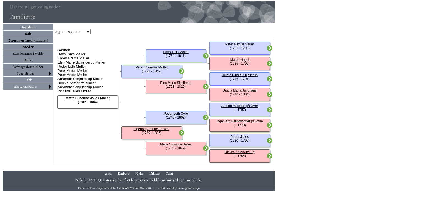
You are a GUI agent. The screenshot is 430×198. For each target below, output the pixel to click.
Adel (108, 173)
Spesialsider (26, 73)
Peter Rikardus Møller (152, 67)
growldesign (192, 188)
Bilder (28, 60)
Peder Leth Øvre (176, 114)
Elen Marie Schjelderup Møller (81, 62)
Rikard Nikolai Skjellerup (240, 75)
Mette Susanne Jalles (176, 144)
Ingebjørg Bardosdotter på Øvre (240, 121)
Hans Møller (71, 54)
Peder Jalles (240, 137)
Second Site (137, 188)
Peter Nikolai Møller (239, 44)
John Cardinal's (119, 188)
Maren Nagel (239, 60)
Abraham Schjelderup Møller (80, 79)
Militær (154, 173)
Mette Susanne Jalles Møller (88, 98)
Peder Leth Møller (71, 66)
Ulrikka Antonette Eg (240, 152)
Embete (123, 173)
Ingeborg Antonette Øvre (152, 129)
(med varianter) (28, 40)
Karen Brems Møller (73, 58)
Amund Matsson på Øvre (239, 106)
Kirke (139, 173)
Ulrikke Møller (76, 83)
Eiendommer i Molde (28, 53)
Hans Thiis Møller (175, 52)
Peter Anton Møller (72, 70)
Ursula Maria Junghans (239, 90)
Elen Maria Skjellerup (175, 83)
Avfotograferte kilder (28, 66)
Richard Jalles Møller (74, 91)
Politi (169, 173)
